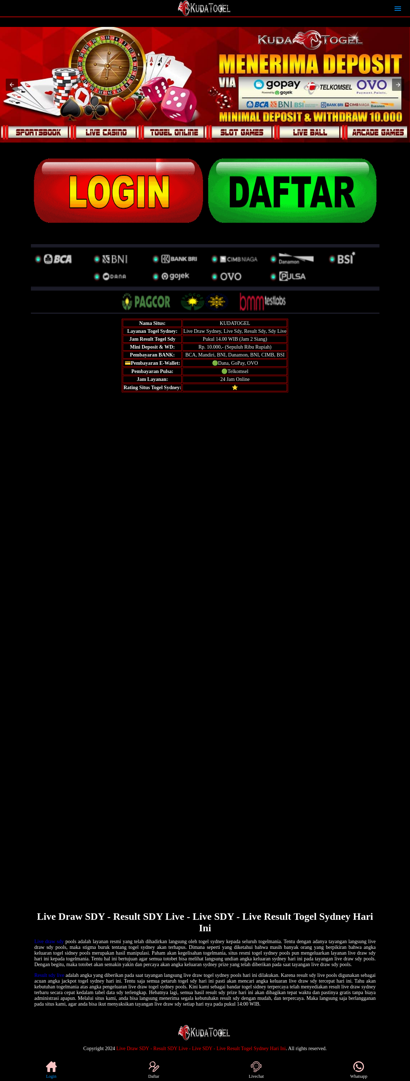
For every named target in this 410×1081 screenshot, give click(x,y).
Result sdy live (49, 975)
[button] (12, 85)
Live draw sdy (49, 941)
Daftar (154, 1070)
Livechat (256, 1070)
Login (51, 1070)
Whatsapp (358, 1070)
